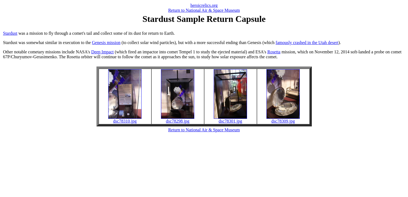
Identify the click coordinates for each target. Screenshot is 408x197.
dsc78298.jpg (177, 119)
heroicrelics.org (204, 5)
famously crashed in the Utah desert (307, 42)
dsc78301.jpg (230, 119)
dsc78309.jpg (283, 119)
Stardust (10, 33)
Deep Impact (102, 52)
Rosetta (273, 52)
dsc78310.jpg (125, 119)
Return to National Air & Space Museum (204, 10)
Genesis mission (106, 42)
